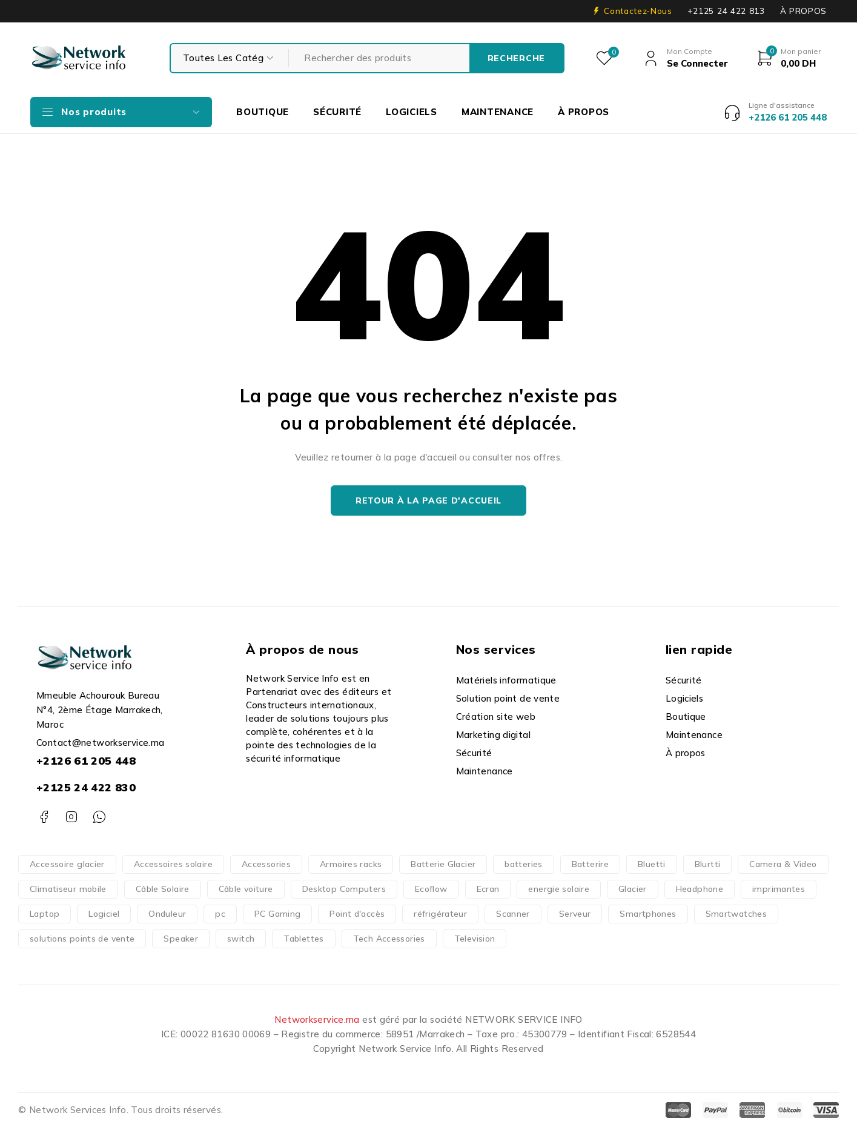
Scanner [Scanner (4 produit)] (513, 913)
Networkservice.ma (316, 1019)
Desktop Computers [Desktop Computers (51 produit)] (344, 888)
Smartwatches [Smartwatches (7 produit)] (736, 913)
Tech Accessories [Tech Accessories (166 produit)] (389, 938)
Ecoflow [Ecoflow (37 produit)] (431, 888)
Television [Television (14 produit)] (474, 938)
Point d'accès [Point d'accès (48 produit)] (357, 913)
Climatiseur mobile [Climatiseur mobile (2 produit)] (68, 888)
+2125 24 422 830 (86, 787)
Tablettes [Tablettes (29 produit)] (303, 938)
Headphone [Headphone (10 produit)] (699, 888)
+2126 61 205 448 (86, 761)
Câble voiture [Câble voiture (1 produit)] (246, 888)
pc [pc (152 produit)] (220, 913)
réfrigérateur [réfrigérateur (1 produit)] (440, 913)
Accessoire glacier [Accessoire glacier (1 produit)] (67, 864)
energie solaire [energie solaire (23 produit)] (558, 888)
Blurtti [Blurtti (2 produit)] (708, 864)
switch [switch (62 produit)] (240, 938)
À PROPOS (803, 11)
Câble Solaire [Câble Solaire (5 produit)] (163, 888)
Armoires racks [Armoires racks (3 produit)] (351, 864)
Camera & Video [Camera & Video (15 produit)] (782, 864)
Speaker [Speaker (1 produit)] (181, 938)
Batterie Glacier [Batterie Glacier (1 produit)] (443, 864)
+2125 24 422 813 (726, 11)
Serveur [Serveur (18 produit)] (575, 913)
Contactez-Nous (638, 11)
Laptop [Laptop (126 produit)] (44, 913)
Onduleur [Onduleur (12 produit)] (167, 913)
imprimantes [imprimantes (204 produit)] (778, 888)
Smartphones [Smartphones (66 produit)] (648, 913)
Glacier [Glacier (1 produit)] (632, 888)
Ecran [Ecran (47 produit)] (488, 888)
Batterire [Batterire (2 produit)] (590, 864)
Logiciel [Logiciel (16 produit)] (103, 913)
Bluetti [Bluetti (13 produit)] (652, 864)
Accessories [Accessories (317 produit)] (266, 864)
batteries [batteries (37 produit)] (523, 864)
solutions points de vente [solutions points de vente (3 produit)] (82, 938)
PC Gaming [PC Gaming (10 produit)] (277, 913)
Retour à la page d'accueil (428, 500)
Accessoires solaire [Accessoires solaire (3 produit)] (173, 864)
